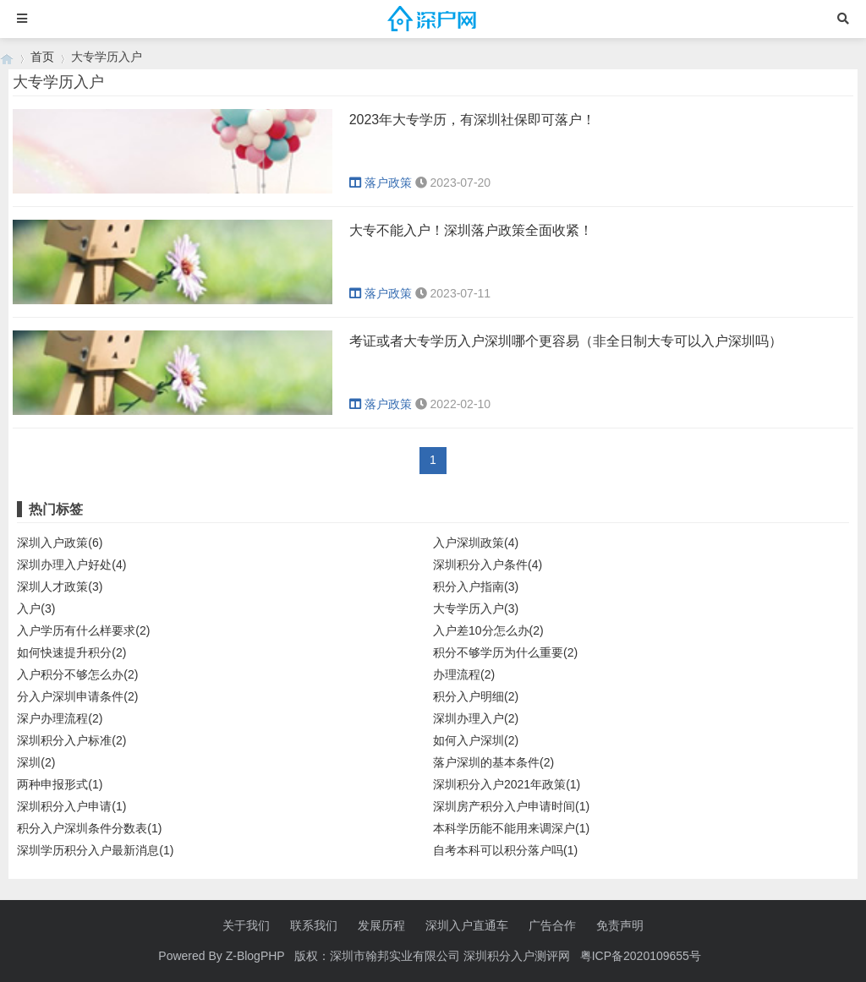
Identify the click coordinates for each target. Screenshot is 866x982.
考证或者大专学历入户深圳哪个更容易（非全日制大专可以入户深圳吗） (565, 341)
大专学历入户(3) (475, 608)
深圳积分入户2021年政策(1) (506, 784)
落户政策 (382, 182)
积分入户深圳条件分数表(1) (89, 828)
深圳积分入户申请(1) (71, 806)
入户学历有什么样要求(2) (83, 630)
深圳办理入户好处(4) (71, 564)
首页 (42, 56)
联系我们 (313, 925)
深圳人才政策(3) (59, 586)
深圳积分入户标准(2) (71, 740)
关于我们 (246, 925)
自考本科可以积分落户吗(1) (505, 850)
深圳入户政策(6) (59, 542)
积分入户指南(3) (475, 586)
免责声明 (620, 925)
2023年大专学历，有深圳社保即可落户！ (472, 119)
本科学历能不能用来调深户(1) (511, 828)
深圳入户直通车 (466, 925)
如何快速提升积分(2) (71, 652)
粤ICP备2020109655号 (640, 956)
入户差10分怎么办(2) (488, 630)
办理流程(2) (464, 674)
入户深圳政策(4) (475, 542)
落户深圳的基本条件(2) (493, 762)
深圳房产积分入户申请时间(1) (511, 806)
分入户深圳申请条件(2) (77, 696)
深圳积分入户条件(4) (487, 564)
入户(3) (36, 608)
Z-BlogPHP (255, 956)
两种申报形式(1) (59, 784)
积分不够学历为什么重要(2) (505, 652)
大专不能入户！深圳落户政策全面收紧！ (471, 230)
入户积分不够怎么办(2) (77, 674)
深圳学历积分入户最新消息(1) (95, 850)
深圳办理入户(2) (475, 718)
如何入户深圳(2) (475, 740)
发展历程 (381, 925)
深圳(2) (36, 762)
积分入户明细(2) (475, 696)
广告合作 (552, 925)
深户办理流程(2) (59, 718)
